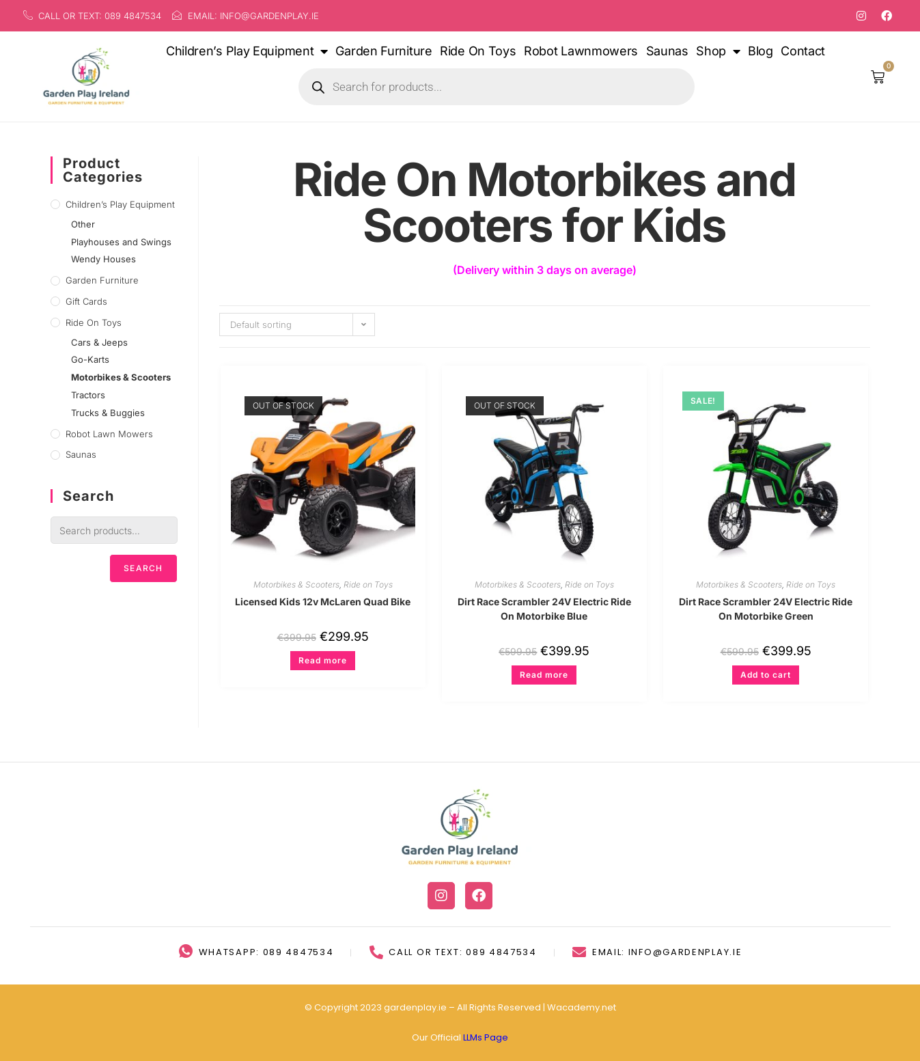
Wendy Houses (103, 258)
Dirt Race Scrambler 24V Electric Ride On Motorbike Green (765, 609)
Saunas (667, 51)
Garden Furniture (383, 51)
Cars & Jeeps (99, 342)
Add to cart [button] (765, 675)
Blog (760, 51)
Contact (803, 51)
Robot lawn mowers (109, 433)
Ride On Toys (478, 51)
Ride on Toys (368, 584)
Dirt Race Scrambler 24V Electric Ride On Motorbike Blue (544, 609)
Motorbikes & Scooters (296, 584)
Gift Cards (86, 301)
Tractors (88, 394)
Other (83, 224)
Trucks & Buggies (108, 412)
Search (143, 568)
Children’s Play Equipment (247, 51)
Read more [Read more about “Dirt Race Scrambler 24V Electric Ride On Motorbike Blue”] (544, 675)
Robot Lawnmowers (581, 51)
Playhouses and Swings (121, 241)
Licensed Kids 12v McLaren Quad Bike (322, 601)
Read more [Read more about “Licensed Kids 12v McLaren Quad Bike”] (322, 660)
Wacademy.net (581, 1007)
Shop (718, 51)
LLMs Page (485, 1037)
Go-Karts (90, 359)
